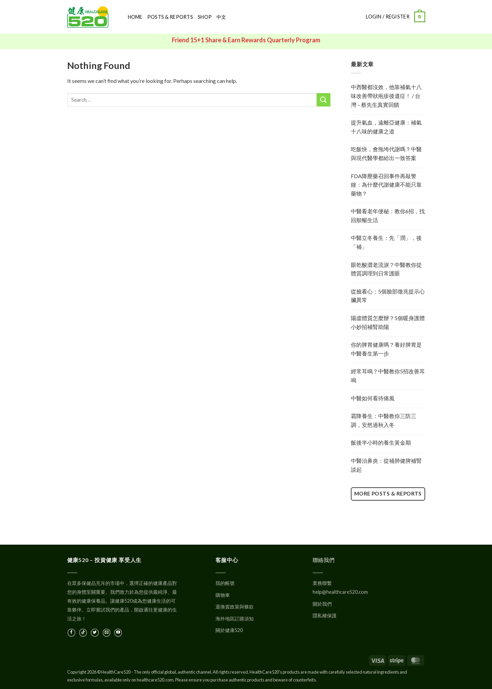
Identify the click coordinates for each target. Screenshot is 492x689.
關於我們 (322, 604)
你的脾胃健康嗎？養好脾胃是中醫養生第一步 (386, 349)
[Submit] (323, 99)
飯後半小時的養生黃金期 (381, 442)
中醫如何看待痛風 (372, 398)
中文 (221, 17)
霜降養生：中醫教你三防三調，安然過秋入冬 (383, 420)
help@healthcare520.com (340, 592)
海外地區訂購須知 (234, 618)
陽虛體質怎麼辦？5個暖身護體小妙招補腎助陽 (388, 322)
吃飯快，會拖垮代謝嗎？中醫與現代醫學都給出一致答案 (386, 153)
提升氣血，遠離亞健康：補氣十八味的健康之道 (386, 126)
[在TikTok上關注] (83, 633)
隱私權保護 (325, 615)
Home (135, 17)
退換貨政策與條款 (234, 606)
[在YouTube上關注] (118, 633)
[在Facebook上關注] (71, 633)
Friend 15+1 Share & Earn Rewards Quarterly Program (246, 40)
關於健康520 (229, 630)
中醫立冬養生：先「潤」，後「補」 (386, 242)
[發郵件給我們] (106, 633)
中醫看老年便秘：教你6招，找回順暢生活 (388, 215)
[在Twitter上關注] (95, 633)
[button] (419, 16)
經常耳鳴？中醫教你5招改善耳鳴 (388, 375)
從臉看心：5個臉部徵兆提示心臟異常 (388, 295)
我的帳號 (225, 583)
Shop (205, 17)
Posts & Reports (170, 17)
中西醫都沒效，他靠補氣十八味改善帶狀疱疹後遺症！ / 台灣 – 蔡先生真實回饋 (386, 95)
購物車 (222, 595)
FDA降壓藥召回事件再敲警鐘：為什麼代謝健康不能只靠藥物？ (386, 185)
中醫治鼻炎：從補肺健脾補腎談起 (386, 465)
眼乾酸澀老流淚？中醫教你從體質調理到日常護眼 (386, 269)
